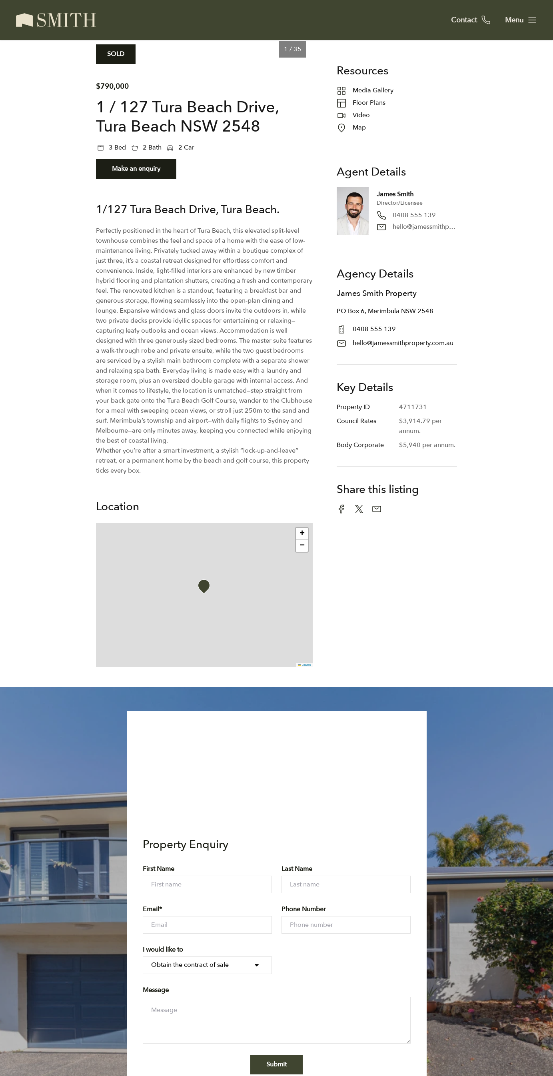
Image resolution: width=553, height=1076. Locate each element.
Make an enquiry (136, 168)
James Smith (395, 194)
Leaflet (304, 665)
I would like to (163, 949)
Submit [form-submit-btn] (276, 1064)
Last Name (296, 868)
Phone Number (303, 909)
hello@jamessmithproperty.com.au (425, 226)
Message (156, 990)
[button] (206, 587)
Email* (152, 909)
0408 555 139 (414, 215)
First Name (158, 868)
